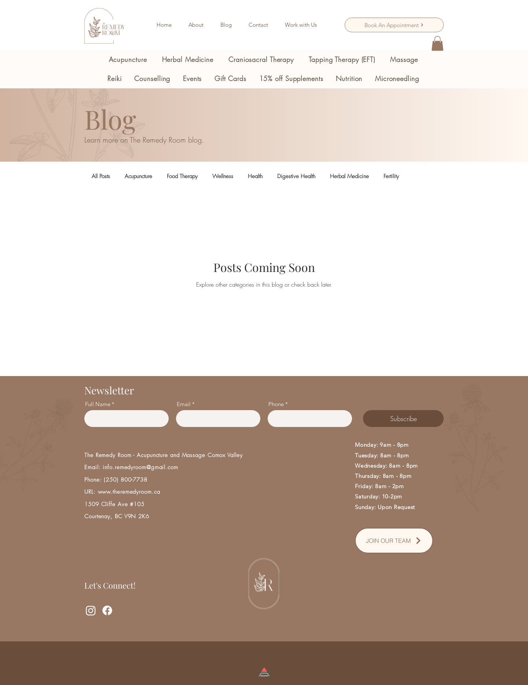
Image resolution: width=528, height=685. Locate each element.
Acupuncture (138, 176)
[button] (128, 59)
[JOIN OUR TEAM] (394, 540)
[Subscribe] (403, 418)
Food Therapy (182, 176)
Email (184, 404)
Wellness (222, 176)
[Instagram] (90, 610)
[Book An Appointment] (394, 25)
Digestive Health (296, 176)
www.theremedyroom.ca (129, 492)
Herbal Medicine (349, 176)
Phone (276, 404)
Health (255, 176)
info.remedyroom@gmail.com (140, 467)
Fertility (391, 176)
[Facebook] (107, 610)
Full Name (97, 404)
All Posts (101, 176)
